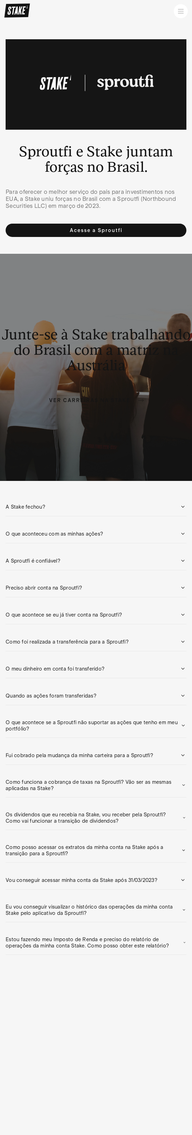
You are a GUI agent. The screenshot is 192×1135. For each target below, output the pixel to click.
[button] (96, 507)
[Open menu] (181, 11)
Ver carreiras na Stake (96, 400)
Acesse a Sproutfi (96, 230)
